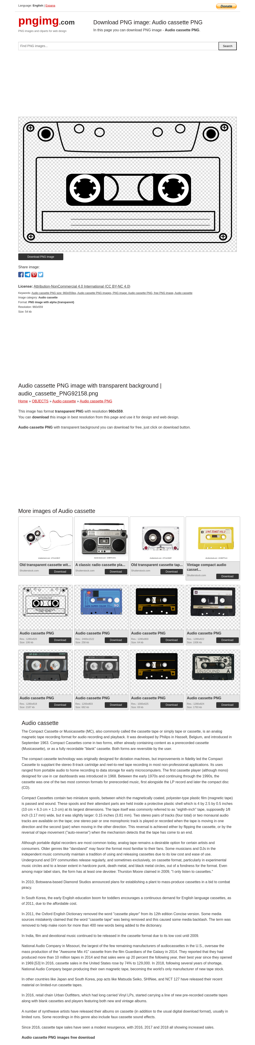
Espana (50, 5)
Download (60, 571)
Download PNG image (40, 256)
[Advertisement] (127, 85)
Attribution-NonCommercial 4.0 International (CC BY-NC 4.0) (82, 286)
